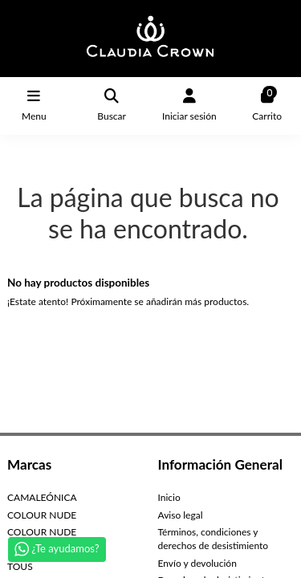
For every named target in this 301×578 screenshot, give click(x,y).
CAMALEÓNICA (42, 497)
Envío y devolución (197, 563)
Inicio (169, 497)
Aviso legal (180, 515)
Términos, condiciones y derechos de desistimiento (213, 539)
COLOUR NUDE (41, 515)
